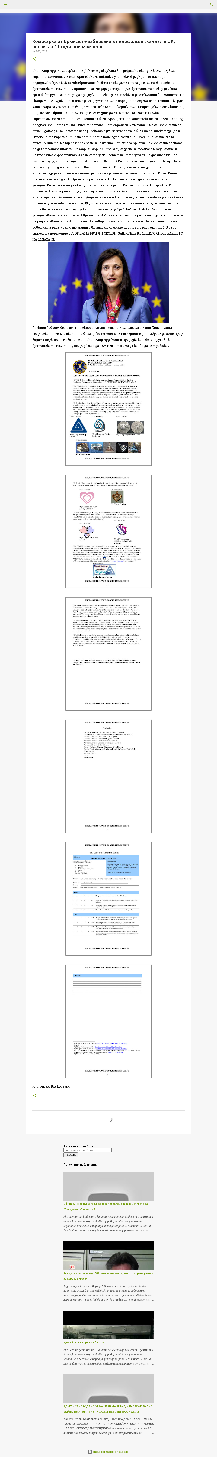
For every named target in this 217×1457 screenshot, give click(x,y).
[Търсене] (16, 4)
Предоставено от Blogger (108, 1451)
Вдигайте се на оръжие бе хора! (84, 1342)
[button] (34, 59)
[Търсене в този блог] (87, 1150)
